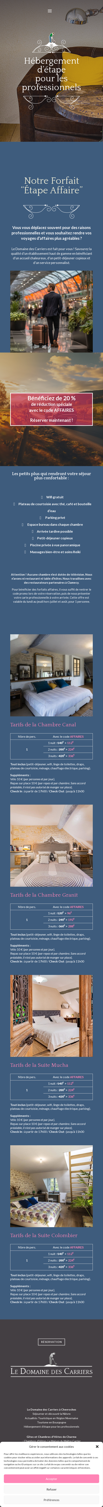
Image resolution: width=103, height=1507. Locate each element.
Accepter (51, 1479)
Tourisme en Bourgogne (51, 1422)
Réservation (51, 1348)
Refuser (51, 1489)
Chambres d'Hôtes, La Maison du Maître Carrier (52, 1441)
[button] (97, 1446)
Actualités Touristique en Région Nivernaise (51, 1418)
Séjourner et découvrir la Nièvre (52, 1413)
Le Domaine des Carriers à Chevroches (51, 1409)
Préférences (51, 1500)
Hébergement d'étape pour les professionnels (51, 1426)
